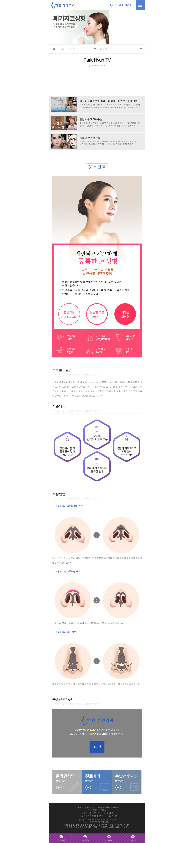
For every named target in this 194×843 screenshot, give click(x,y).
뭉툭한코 (104, 49)
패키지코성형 (68, 49)
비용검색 (109, 840)
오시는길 (133, 840)
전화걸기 (61, 840)
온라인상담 (85, 840)
